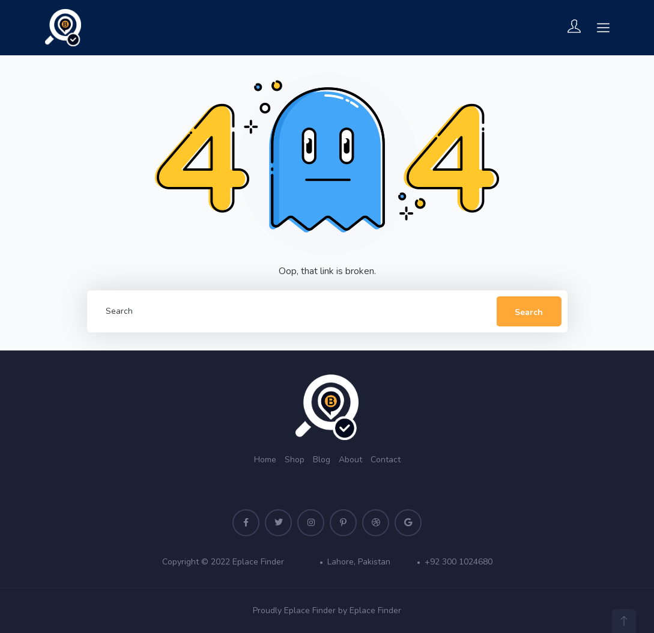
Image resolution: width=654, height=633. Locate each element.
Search (529, 312)
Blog (321, 459)
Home (265, 459)
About (350, 459)
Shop (294, 459)
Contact (386, 459)
